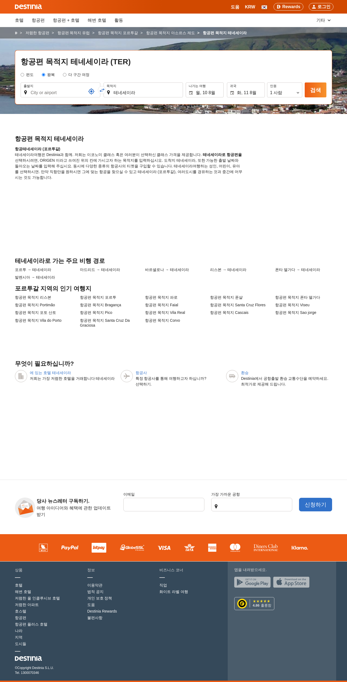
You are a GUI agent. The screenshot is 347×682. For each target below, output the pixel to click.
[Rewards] (288, 7)
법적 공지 (95, 591)
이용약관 (94, 585)
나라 (19, 631)
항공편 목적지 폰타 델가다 (297, 297)
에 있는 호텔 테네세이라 (50, 373)
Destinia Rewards (102, 611)
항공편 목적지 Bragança (100, 305)
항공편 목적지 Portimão (35, 305)
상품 (19, 570)
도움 (91, 605)
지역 (19, 637)
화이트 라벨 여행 (173, 591)
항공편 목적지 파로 (161, 297)
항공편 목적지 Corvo (162, 320)
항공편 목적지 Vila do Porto (38, 320)
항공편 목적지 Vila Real (165, 312)
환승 (245, 373)
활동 (118, 20)
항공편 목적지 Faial (161, 305)
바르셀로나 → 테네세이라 (167, 269)
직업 (163, 585)
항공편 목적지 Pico (96, 312)
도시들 (20, 644)
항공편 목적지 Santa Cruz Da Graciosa (105, 322)
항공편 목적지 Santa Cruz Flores (238, 305)
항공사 (141, 373)
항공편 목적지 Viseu (292, 305)
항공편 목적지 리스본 (33, 297)
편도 (30, 74)
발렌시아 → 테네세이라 (35, 277)
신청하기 (315, 505)
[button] (250, 7)
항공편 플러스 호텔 (31, 624)
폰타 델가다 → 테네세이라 (297, 269)
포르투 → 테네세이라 (33, 269)
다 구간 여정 (78, 74)
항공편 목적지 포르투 (98, 297)
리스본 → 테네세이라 (228, 269)
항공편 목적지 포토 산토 (35, 312)
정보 (91, 570)
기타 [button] (323, 20)
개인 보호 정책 (99, 598)
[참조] (91, 91)
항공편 (38, 20)
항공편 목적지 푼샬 (226, 297)
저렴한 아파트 (27, 605)
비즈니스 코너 (171, 570)
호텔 (19, 20)
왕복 (51, 74)
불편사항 (94, 618)
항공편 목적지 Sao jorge (295, 312)
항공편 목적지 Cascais (229, 312)
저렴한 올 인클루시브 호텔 (37, 598)
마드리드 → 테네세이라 (100, 269)
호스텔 (20, 611)
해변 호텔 (97, 20)
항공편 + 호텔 (66, 20)
